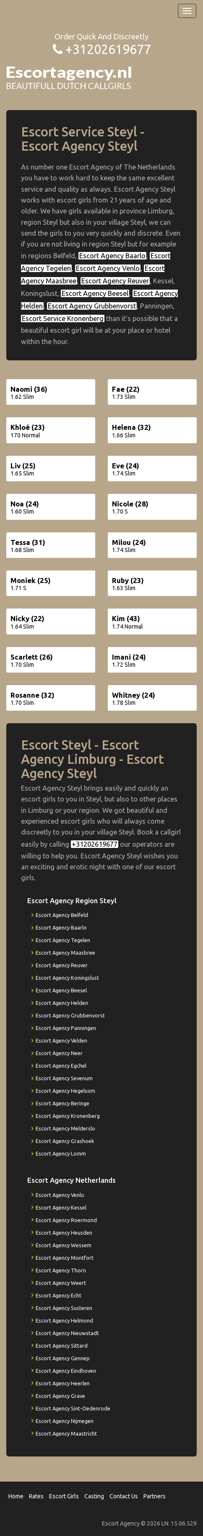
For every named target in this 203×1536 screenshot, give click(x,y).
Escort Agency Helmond (64, 1320)
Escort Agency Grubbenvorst (92, 306)
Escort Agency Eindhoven (66, 1371)
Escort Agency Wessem (63, 1245)
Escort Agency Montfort (65, 1258)
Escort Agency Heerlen (63, 1383)
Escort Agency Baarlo (112, 255)
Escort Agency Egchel (61, 1066)
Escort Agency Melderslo (65, 1128)
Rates (36, 1496)
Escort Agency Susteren (64, 1308)
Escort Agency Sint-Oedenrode (73, 1408)
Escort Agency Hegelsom (65, 1091)
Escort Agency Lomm (61, 1153)
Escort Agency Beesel (95, 293)
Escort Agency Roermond (66, 1220)
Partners (154, 1496)
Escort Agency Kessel (61, 1207)
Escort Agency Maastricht (66, 1433)
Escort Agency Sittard (62, 1345)
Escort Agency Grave (60, 1396)
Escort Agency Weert (61, 1283)
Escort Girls (64, 1496)
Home (15, 1496)
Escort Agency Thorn (61, 1270)
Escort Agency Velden (61, 1040)
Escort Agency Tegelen (63, 940)
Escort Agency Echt (58, 1295)
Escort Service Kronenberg (63, 318)
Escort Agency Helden (62, 1003)
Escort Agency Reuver (115, 281)
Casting (94, 1496)
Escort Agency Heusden (64, 1232)
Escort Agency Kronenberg (68, 1116)
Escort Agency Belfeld (62, 915)
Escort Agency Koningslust (67, 978)
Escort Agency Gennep (63, 1358)
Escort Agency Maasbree (65, 953)
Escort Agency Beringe (62, 1103)
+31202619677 (108, 49)
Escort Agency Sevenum (64, 1078)
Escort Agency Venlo (108, 268)
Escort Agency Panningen (66, 1028)
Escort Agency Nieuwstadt (67, 1333)
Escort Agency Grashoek (65, 1141)
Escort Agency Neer (59, 1053)
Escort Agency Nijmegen (65, 1421)
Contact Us (123, 1496)
